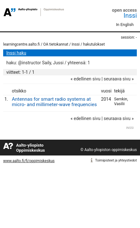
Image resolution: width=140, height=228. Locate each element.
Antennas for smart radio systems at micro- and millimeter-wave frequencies (54, 101)
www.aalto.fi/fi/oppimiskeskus (29, 161)
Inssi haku (16, 52)
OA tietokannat (55, 44)
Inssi (130, 15)
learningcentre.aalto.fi (21, 44)
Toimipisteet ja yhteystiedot (116, 160)
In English (125, 24)
